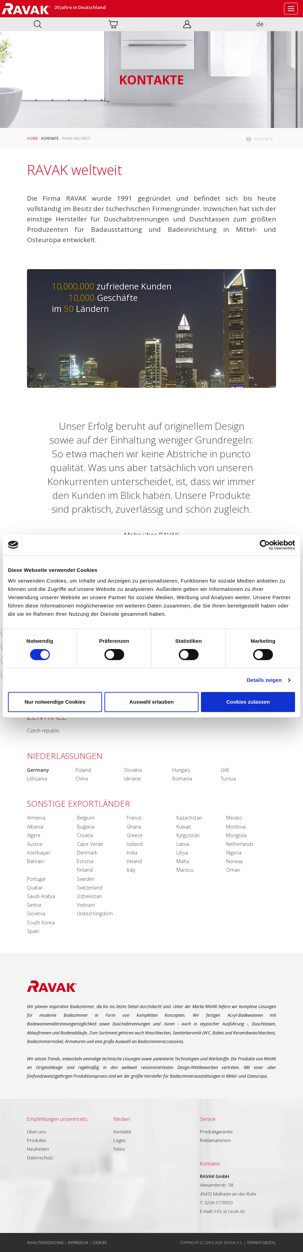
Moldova (236, 826)
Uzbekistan (89, 896)
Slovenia (36, 913)
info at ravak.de (229, 1211)
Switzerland (89, 887)
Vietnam (86, 905)
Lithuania (37, 778)
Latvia (182, 844)
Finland (85, 870)
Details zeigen (264, 680)
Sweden (85, 879)
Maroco (185, 870)
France (134, 817)
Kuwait (183, 826)
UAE (225, 770)
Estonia (85, 861)
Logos (119, 1140)
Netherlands (240, 844)
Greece (135, 835)
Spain (33, 931)
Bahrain (35, 861)
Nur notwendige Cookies (55, 702)
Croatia (85, 835)
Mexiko (234, 817)
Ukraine (132, 778)
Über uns (36, 1131)
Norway (234, 861)
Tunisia (228, 778)
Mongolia (236, 835)
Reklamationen (215, 1140)
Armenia (36, 817)
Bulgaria (85, 826)
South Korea (41, 922)
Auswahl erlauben (151, 702)
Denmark (87, 852)
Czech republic (43, 730)
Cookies (99, 1242)
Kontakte (50, 138)
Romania (182, 778)
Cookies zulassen (248, 702)
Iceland (135, 844)
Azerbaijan (38, 852)
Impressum (78, 1242)
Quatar (35, 887)
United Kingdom (95, 913)
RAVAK (26, 8)
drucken (263, 139)
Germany (38, 770)
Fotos (119, 1149)
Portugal (36, 879)
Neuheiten (38, 1149)
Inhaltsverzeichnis (45, 1242)
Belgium (85, 817)
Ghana (134, 826)
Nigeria (233, 852)
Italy (131, 870)
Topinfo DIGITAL (261, 1242)
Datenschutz (40, 1157)
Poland (83, 770)
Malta (182, 861)
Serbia (34, 905)
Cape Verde (90, 844)
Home (32, 138)
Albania (35, 826)
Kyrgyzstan (188, 835)
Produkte (36, 1140)
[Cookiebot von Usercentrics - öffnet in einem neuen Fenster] (265, 545)
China (81, 778)
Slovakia (133, 770)
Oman (233, 870)
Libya (182, 852)
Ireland (134, 861)
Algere (33, 835)
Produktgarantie (216, 1131)
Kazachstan (189, 817)
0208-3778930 (218, 1202)
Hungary (181, 770)
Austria (34, 844)
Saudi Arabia (41, 896)
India (132, 852)
